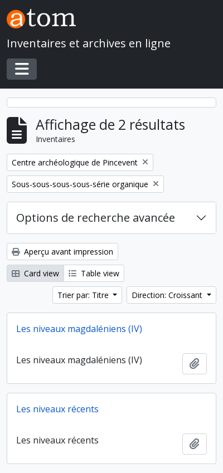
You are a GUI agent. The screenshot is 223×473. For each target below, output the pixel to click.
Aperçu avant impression (62, 251)
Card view (35, 273)
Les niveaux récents (57, 409)
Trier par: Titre (84, 295)
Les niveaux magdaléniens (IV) (79, 329)
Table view (94, 273)
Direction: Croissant (168, 295)
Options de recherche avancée (95, 217)
